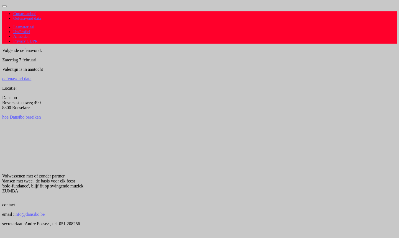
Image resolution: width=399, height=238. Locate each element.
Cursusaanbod (24, 13)
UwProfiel (21, 31)
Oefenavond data (27, 18)
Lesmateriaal (23, 27)
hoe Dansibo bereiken (21, 117)
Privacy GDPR (25, 41)
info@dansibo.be (29, 214)
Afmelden (21, 36)
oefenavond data (16, 78)
